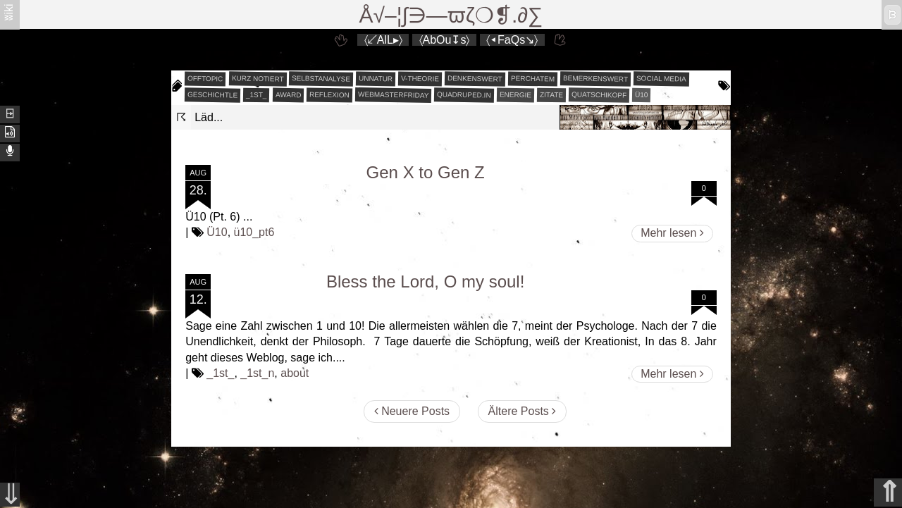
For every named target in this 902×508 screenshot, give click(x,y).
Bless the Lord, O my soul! (425, 281)
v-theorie (420, 79)
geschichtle (212, 94)
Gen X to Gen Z (425, 172)
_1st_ (256, 95)
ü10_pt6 (254, 232)
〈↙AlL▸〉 (383, 40)
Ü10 (641, 95)
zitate (551, 95)
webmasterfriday (393, 94)
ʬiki (9, 12)
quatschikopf (599, 94)
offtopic (205, 79)
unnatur (376, 79)
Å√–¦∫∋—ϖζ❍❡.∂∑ (451, 15)
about (294, 373)
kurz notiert (257, 78)
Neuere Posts (412, 411)
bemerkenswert (595, 78)
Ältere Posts (522, 411)
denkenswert (474, 78)
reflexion (329, 95)
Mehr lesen (672, 233)
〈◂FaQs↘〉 (512, 40)
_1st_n (257, 373)
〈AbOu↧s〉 (444, 40)
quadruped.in (464, 94)
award (289, 95)
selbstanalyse (321, 78)
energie (515, 95)
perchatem (533, 78)
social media (661, 78)
